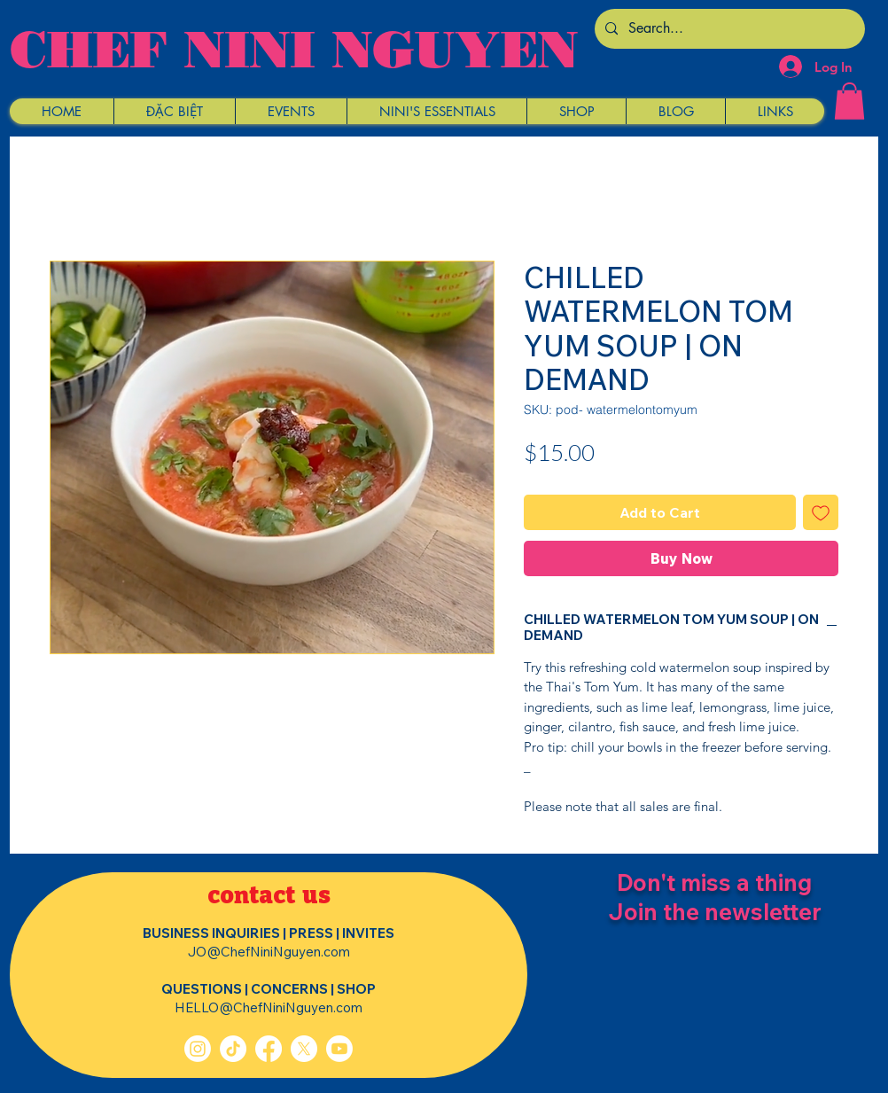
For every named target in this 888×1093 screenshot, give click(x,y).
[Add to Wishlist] (820, 512)
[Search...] (728, 29)
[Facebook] (268, 1048)
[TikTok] (233, 1048)
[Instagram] (197, 1048)
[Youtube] (339, 1048)
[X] (304, 1048)
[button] (174, 111)
